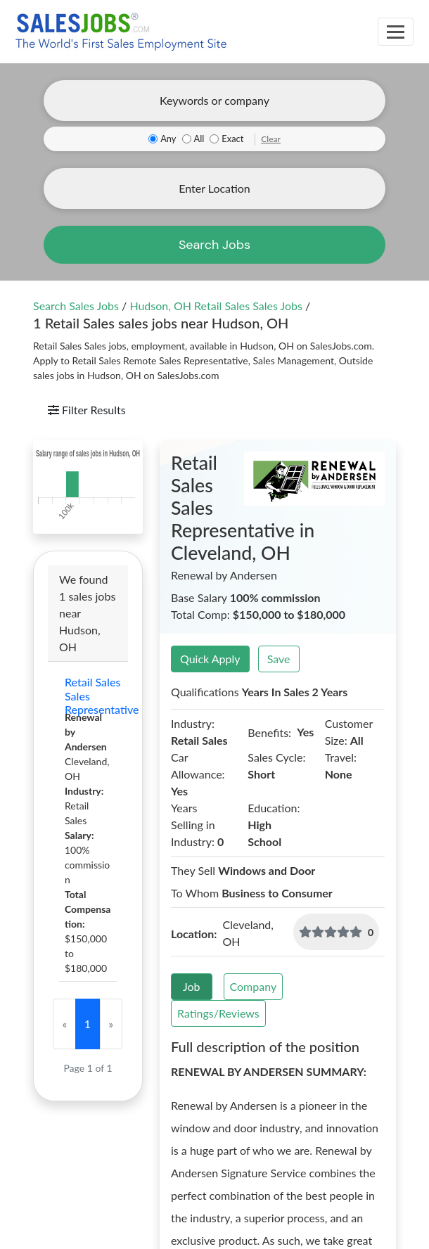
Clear (271, 139)
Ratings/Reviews (218, 1013)
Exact (232, 138)
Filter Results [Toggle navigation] (87, 409)
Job (191, 986)
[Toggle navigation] (396, 32)
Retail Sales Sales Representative (88, 695)
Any (168, 138)
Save (278, 658)
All (199, 138)
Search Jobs (214, 244)
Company (253, 986)
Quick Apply (210, 658)
